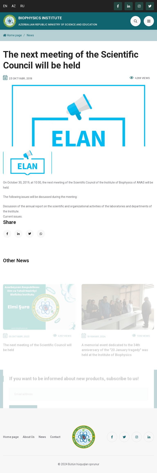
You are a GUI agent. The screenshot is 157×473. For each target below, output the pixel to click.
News (30, 35)
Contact (55, 437)
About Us (29, 437)
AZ (14, 6)
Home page (12, 35)
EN (5, 6)
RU (22, 6)
